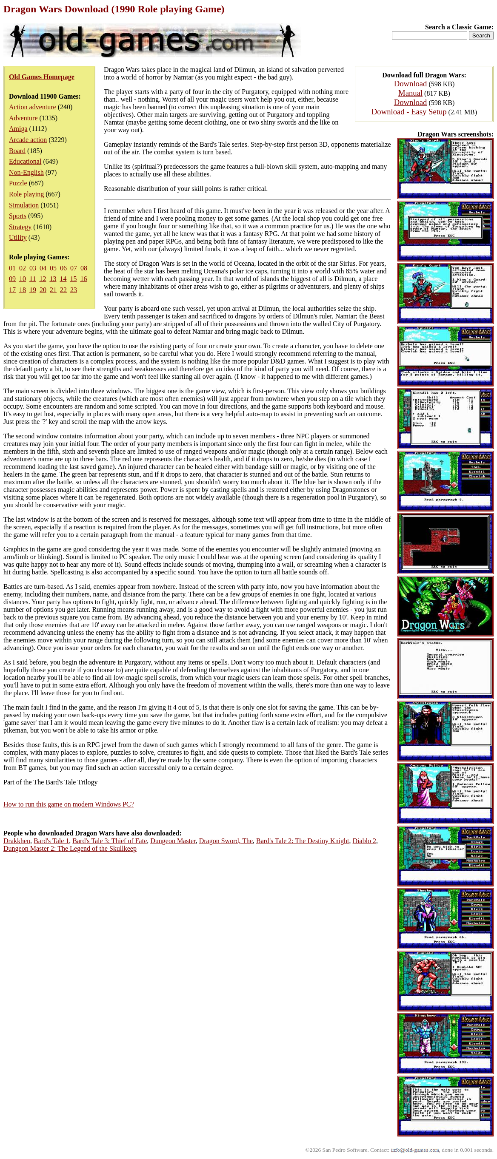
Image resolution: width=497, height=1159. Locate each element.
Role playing (26, 194)
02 (22, 268)
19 (32, 289)
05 (53, 268)
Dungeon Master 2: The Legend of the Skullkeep (70, 848)
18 (22, 289)
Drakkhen (16, 840)
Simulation (24, 205)
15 (73, 278)
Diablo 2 (365, 840)
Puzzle (18, 183)
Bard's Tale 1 (51, 840)
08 (83, 268)
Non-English (26, 172)
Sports (17, 215)
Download (410, 83)
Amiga (18, 128)
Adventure (23, 118)
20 (43, 289)
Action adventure (32, 107)
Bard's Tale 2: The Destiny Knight (302, 840)
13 (52, 278)
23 (73, 289)
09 (12, 278)
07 (73, 268)
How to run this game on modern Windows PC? (68, 804)
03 (32, 268)
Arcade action (28, 139)
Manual (410, 92)
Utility (18, 237)
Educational (25, 161)
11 (32, 278)
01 (12, 268)
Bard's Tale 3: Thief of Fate (109, 840)
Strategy (20, 226)
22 (63, 289)
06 (63, 268)
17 (12, 289)
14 (63, 278)
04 (43, 268)
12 (42, 278)
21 (53, 289)
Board (17, 150)
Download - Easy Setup (409, 111)
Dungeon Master (172, 840)
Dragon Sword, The (226, 840)
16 (83, 278)
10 (22, 278)
